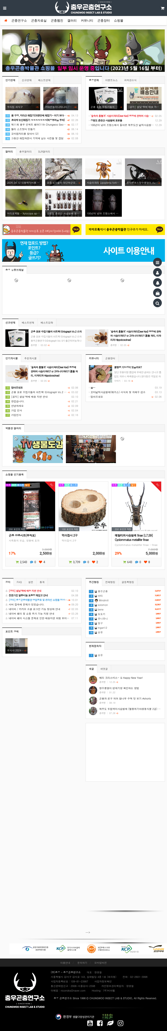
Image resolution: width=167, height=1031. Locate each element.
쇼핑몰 (118, 20)
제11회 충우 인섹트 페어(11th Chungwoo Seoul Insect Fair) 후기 (45, 124)
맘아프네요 (96, 396)
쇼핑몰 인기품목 (14, 474)
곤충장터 (103, 20)
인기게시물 (11, 358)
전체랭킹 (110, 582)
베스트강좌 (47, 322)
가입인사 (13, 415)
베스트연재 (44, 80)
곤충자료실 (39, 20)
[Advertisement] (125, 752)
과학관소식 (130, 80)
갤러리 (72, 20)
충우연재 (94, 80)
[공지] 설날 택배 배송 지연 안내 (26, 396)
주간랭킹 (94, 582)
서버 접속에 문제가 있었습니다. (41, 604)
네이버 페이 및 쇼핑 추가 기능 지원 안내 (41, 613)
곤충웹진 (57, 20)
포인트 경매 (12, 631)
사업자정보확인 (103, 981)
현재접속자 (95, 646)
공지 (7, 582)
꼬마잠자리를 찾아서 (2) (22, 133)
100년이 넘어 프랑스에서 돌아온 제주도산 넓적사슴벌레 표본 (124, 125)
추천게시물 (30, 358)
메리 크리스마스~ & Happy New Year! (121, 677)
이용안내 (65, 962)
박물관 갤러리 (13, 428)
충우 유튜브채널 (14, 270)
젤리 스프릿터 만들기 (20, 129)
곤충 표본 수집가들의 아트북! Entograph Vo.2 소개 (37, 392)
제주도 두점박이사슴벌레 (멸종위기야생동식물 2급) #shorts (133, 709)
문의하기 (82, 962)
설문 (30, 582)
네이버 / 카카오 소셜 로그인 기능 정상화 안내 (41, 609)
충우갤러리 (25, 151)
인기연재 (10, 80)
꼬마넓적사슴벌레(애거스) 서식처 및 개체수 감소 (117, 392)
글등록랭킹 (128, 582)
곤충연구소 (19, 20)
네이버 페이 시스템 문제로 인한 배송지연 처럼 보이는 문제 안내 (41, 618)
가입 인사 (13, 410)
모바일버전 (100, 962)
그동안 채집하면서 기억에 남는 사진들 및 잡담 (34, 138)
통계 (42, 582)
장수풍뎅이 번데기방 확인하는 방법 (119, 688)
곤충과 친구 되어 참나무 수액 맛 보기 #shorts (125, 698)
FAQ (19, 582)
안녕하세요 (14, 405)
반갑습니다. (15, 401)
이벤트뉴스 (111, 80)
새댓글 (104, 668)
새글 (91, 668)
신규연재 (27, 80)
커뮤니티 (87, 20)
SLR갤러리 (44, 151)
